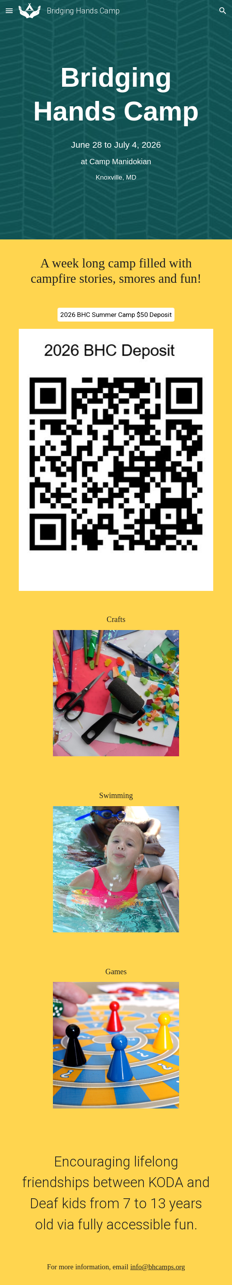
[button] (9, 10)
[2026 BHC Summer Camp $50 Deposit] (116, 315)
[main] (116, 94)
